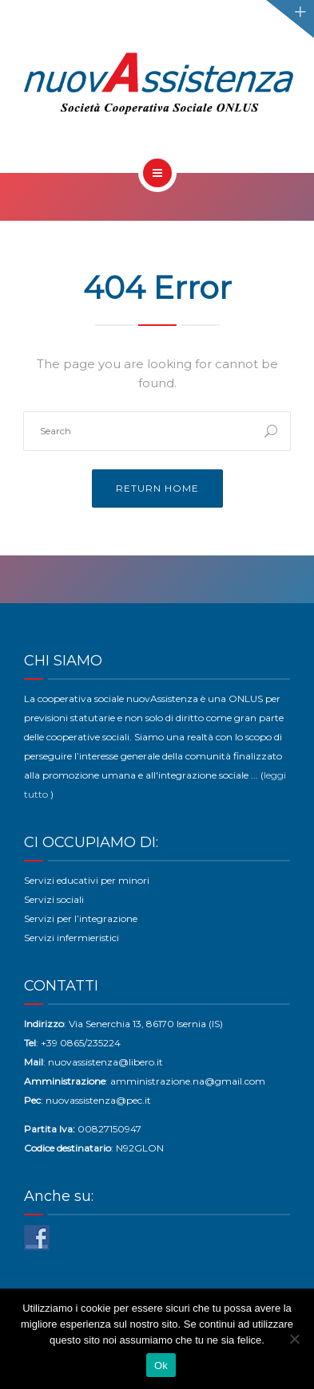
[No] (294, 1339)
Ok (161, 1365)
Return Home (157, 488)
